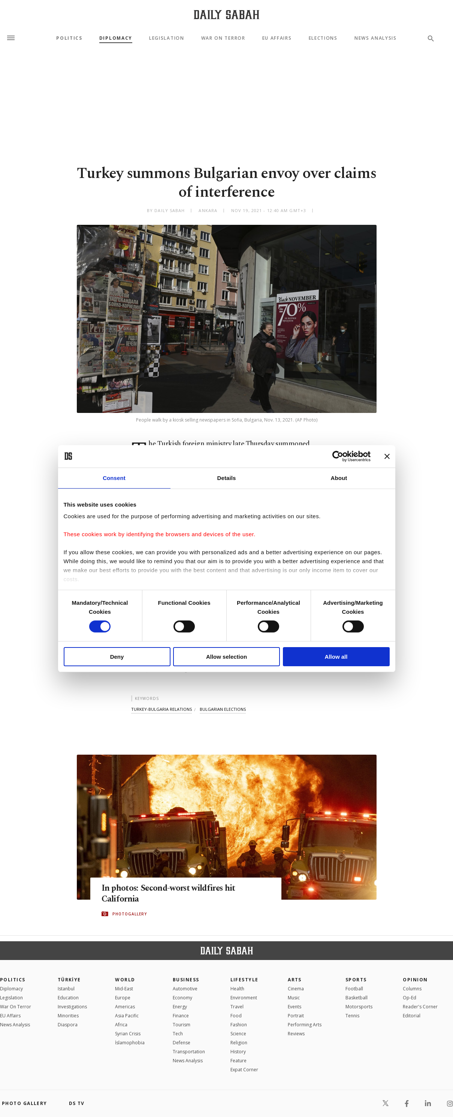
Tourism (181, 1024)
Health (237, 988)
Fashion (238, 1024)
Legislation (166, 38)
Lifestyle (244, 979)
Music (294, 997)
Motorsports (358, 1006)
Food (236, 1015)
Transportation (189, 1051)
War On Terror (223, 38)
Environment (243, 997)
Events (294, 1006)
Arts (295, 979)
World (125, 979)
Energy (180, 1006)
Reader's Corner (420, 1006)
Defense (181, 1042)
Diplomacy (115, 38)
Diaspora (68, 1024)
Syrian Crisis (128, 1033)
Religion (238, 1042)
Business (186, 979)
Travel (237, 1006)
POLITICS (12, 979)
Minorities (68, 1015)
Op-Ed (409, 997)
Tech (178, 1033)
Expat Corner (244, 1069)
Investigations (72, 1006)
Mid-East (124, 988)
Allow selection (226, 656)
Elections (323, 38)
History (238, 1051)
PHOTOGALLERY (129, 914)
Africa (121, 1024)
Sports (356, 979)
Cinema (296, 988)
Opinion (415, 979)
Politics (69, 38)
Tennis (352, 1015)
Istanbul (66, 988)
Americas (125, 1006)
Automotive (185, 988)
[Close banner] (387, 456)
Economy (182, 997)
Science (238, 1033)
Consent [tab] (114, 477)
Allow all (336, 656)
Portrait (296, 1015)
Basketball (356, 997)
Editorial (411, 1015)
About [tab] (339, 477)
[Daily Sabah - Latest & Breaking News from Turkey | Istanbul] (226, 14)
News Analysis (375, 38)
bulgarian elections (223, 709)
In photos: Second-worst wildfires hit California (176, 893)
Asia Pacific (127, 1015)
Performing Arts (304, 1024)
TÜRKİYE (69, 979)
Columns (412, 988)
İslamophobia (130, 1042)
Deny (117, 656)
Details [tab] (226, 477)
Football (354, 988)
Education (68, 997)
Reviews (296, 1033)
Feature (238, 1060)
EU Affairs (277, 38)
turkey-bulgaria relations (161, 709)
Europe (122, 997)
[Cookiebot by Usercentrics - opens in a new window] (338, 456)
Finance (181, 1015)
